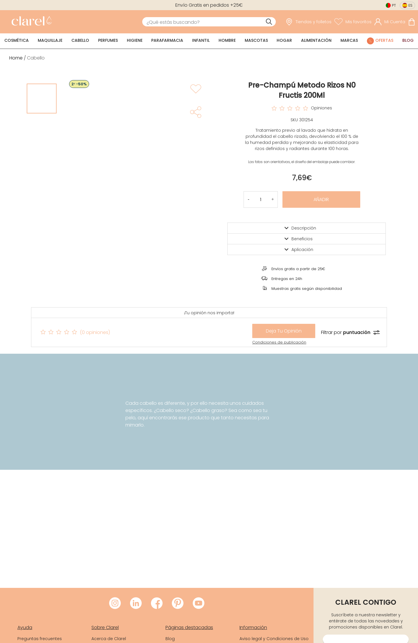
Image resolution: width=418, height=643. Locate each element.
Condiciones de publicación (279, 342)
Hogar (284, 40)
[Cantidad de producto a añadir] (261, 199)
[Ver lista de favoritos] (353, 22)
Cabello (80, 40)
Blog (408, 40)
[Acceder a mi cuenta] (389, 22)
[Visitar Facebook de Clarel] (157, 603)
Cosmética (16, 40)
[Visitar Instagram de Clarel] (115, 603)
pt (394, 5)
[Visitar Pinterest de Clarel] (177, 603)
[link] (30, 22)
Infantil (201, 40)
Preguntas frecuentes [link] (39, 639)
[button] (273, 199)
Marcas (349, 40)
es (410, 5)
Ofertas (384, 40)
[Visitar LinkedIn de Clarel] (136, 603)
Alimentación (316, 40)
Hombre (227, 40)
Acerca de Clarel (108, 639)
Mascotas (256, 40)
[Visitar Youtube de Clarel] (198, 603)
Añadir (321, 199)
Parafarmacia (167, 40)
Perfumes (108, 40)
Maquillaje (50, 40)
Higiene (135, 40)
